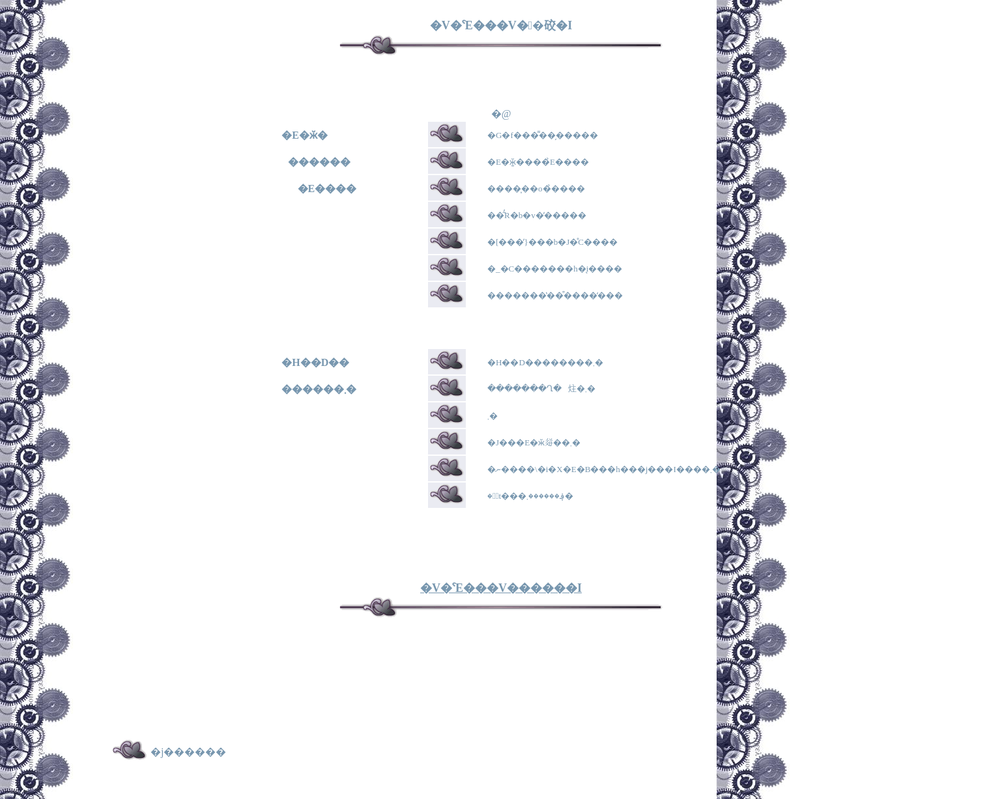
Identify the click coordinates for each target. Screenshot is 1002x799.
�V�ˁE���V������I (501, 588)
